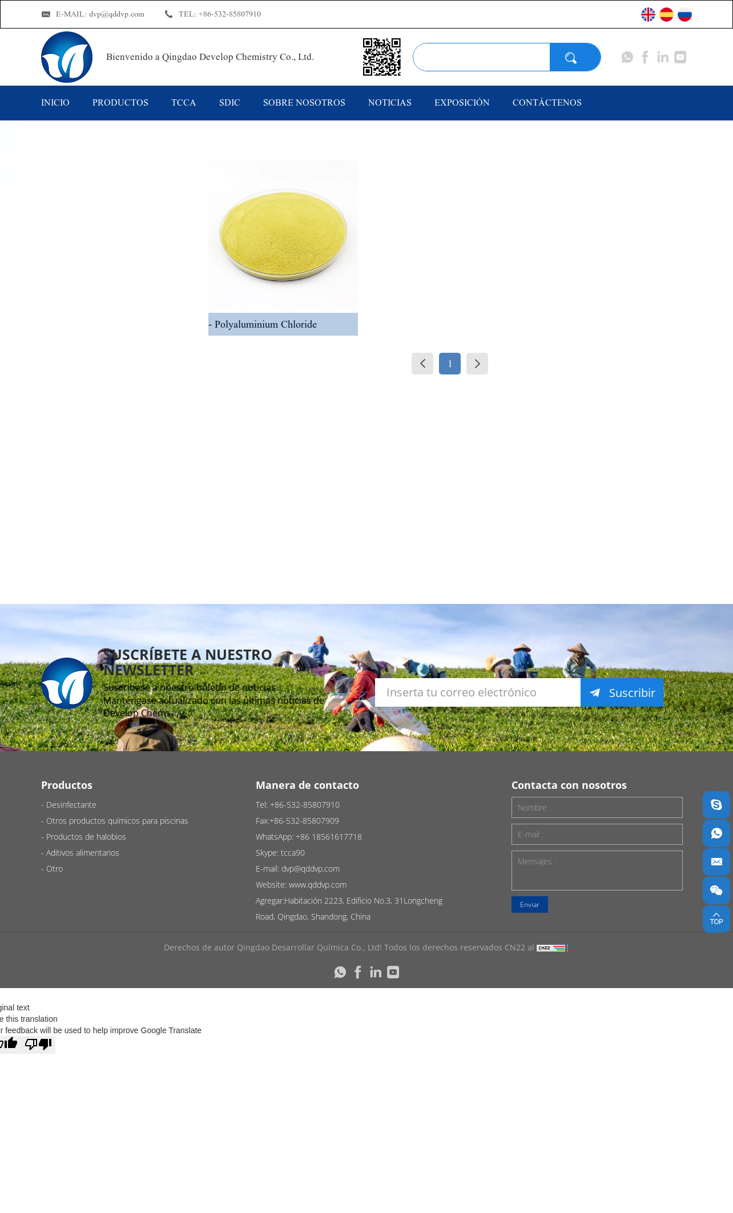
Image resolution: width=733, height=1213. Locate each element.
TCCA (183, 102)
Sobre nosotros (304, 102)
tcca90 (293, 852)
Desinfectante (106, 211)
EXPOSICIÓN (462, 102)
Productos (120, 102)
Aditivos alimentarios (125, 535)
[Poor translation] (38, 1045)
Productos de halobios (105, 482)
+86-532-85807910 (230, 14)
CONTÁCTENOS (547, 102)
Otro (82, 580)
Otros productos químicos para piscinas (113, 271)
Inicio (55, 102)
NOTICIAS (390, 102)
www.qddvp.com (318, 884)
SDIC (229, 102)
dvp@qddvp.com (116, 14)
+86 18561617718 (329, 836)
